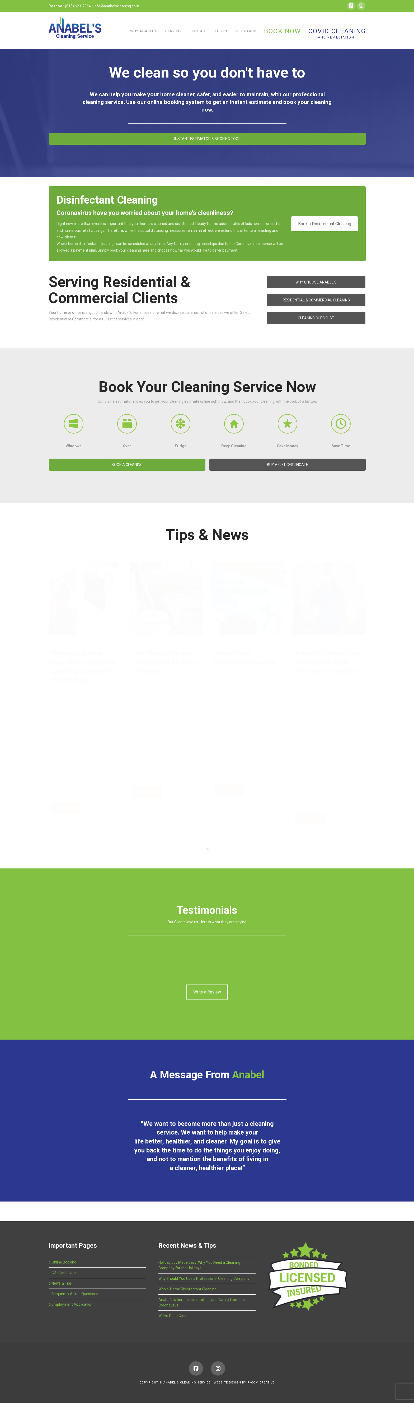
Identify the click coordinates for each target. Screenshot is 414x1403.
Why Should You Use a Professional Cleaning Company (204, 1278)
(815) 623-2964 (78, 6)
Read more (66, 808)
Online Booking (62, 1262)
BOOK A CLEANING (127, 465)
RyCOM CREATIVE (261, 1382)
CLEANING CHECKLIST (316, 318)
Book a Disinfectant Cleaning (324, 223)
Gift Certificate (62, 1273)
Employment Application (70, 1304)
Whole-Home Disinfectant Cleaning (187, 1289)
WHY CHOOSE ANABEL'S (316, 282)
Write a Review (207, 983)
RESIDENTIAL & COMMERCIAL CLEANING (316, 300)
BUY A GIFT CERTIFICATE (287, 465)
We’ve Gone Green (173, 1316)
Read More (61, 793)
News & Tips (60, 1283)
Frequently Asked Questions (73, 1294)
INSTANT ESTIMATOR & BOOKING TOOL (207, 139)
